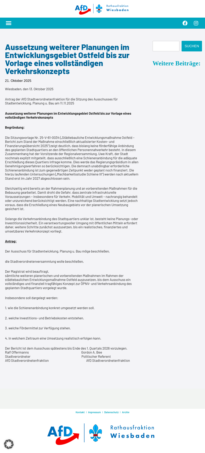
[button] (8, 23)
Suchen (192, 46)
